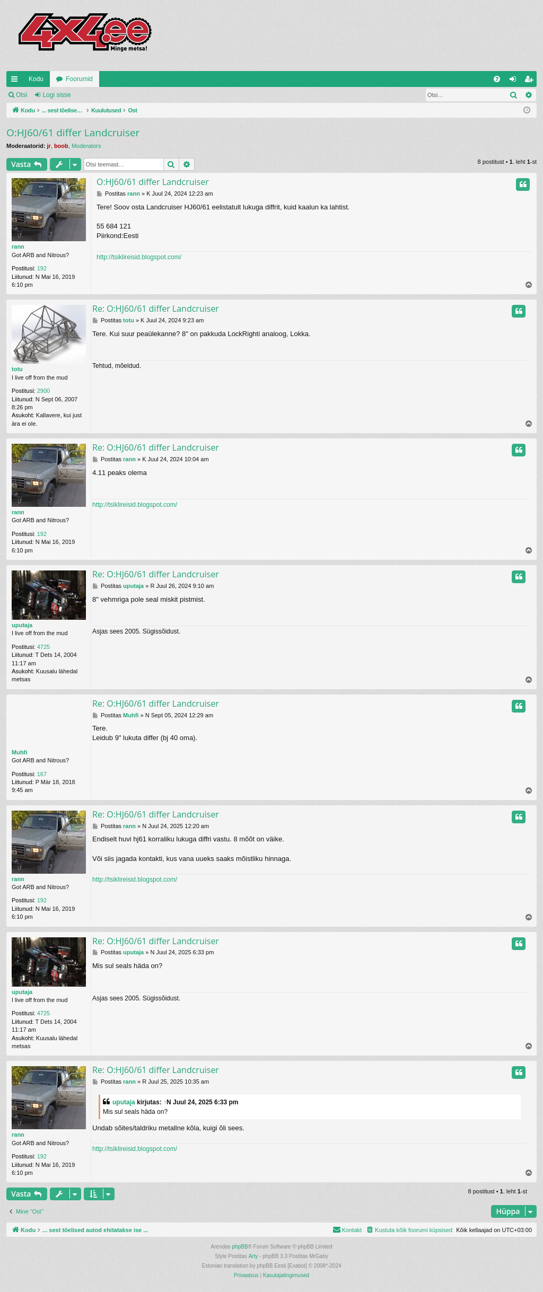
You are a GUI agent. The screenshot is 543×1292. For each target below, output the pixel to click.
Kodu (36, 79)
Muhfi (19, 752)
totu (17, 369)
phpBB (240, 1247)
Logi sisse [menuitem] (515, 81)
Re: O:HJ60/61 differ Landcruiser (155, 308)
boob (61, 146)
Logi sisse (56, 95)
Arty (253, 1256)
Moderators (86, 146)
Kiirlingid (16, 81)
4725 (43, 647)
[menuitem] (497, 79)
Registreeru (102, 95)
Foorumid (79, 79)
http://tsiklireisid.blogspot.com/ (139, 257)
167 (42, 774)
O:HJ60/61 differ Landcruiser (72, 132)
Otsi (21, 95)
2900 (43, 391)
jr (48, 146)
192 (42, 268)
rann (18, 246)
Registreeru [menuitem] (531, 81)
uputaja (22, 625)
